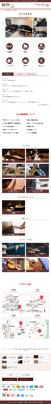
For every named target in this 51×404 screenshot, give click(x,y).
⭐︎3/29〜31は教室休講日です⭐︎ (25, 79)
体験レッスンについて (41, 62)
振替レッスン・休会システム (10, 129)
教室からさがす (41, 48)
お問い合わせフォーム (25, 379)
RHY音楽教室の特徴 (9, 48)
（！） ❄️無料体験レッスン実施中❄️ (10, 10)
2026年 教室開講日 (25, 375)
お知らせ (8, 74)
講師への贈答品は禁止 (32, 120)
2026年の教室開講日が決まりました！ (25, 95)
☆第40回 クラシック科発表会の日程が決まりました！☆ (25, 85)
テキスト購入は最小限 (8, 126)
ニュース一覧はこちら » (43, 104)
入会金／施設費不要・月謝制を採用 (11, 123)
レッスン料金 (9, 62)
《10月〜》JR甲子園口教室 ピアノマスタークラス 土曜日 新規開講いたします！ (25, 101)
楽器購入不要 (30, 126)
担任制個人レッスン (32, 129)
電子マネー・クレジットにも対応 (11, 120)
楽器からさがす (25, 48)
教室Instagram (31, 74)
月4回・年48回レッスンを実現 (10, 133)
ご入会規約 (9, 375)
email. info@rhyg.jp (9, 379)
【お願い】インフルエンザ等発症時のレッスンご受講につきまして (25, 90)
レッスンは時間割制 (32, 133)
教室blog (19, 74)
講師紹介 (25, 62)
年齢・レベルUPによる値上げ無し (35, 123)
